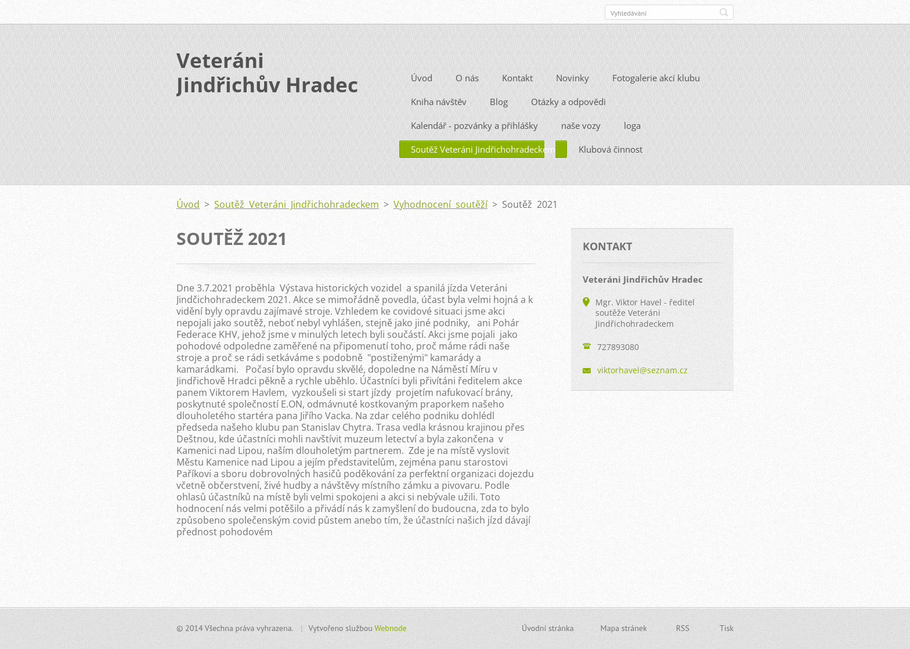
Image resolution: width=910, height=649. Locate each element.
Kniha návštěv (439, 119)
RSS (682, 633)
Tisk (727, 633)
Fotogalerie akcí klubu (656, 95)
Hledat (723, 12)
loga (632, 143)
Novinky (572, 95)
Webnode (390, 633)
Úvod (421, 95)
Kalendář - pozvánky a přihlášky (474, 143)
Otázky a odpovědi (568, 119)
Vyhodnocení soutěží (440, 221)
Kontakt (517, 95)
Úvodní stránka (548, 633)
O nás (467, 95)
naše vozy (581, 143)
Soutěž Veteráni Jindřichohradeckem (483, 166)
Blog (499, 119)
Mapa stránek (624, 633)
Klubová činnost (610, 166)
